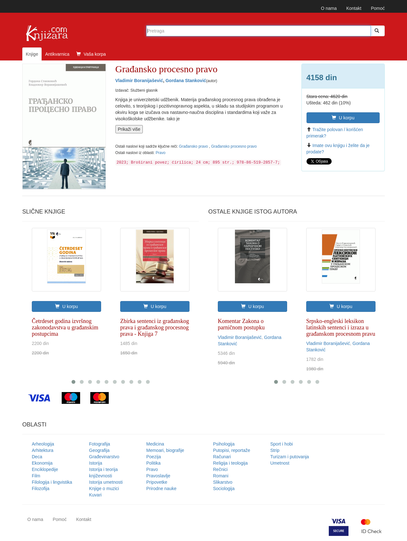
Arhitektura (42, 450)
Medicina (155, 443)
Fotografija (99, 443)
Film (36, 475)
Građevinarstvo (104, 456)
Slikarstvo (222, 482)
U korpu (343, 117)
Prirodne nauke (161, 488)
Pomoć (378, 8)
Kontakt (353, 8)
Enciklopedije (45, 469)
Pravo (160, 153)
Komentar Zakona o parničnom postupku (241, 324)
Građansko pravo (194, 146)
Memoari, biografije (165, 450)
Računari (222, 456)
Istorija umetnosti (106, 482)
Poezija (153, 456)
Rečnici (220, 469)
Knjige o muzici (104, 488)
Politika (153, 463)
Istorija (95, 463)
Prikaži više (129, 129)
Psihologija (224, 443)
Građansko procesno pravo (234, 146)
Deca (37, 456)
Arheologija (43, 443)
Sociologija (224, 488)
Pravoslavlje (158, 475)
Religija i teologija (230, 463)
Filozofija (40, 488)
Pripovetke (156, 482)
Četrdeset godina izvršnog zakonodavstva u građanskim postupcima (65, 327)
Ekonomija (42, 463)
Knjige (32, 54)
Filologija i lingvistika (52, 482)
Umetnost (279, 463)
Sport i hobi (281, 443)
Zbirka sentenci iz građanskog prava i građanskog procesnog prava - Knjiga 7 (154, 327)
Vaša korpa (91, 54)
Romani (220, 475)
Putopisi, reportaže (231, 450)
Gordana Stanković (185, 80)
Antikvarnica (57, 54)
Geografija (99, 450)
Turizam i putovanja (289, 456)
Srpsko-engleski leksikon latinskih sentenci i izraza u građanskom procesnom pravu (340, 327)
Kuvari (95, 494)
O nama (329, 8)
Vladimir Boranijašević (139, 80)
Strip (274, 450)
